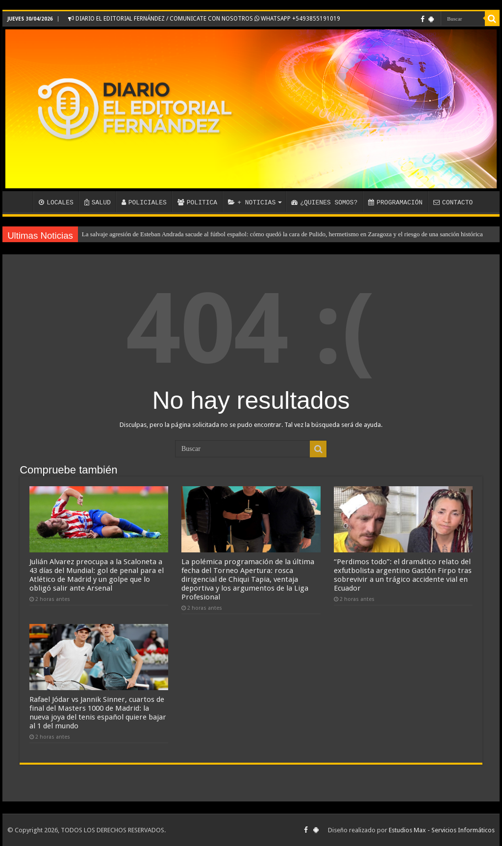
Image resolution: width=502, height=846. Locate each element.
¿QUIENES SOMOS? (324, 202)
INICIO (20, 201)
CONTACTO (453, 202)
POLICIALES (144, 202)
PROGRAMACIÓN (395, 202)
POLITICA (197, 202)
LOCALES (56, 202)
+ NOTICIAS (252, 202)
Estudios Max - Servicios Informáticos (442, 830)
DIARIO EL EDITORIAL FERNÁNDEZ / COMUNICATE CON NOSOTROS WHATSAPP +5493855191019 (204, 18)
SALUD (97, 202)
